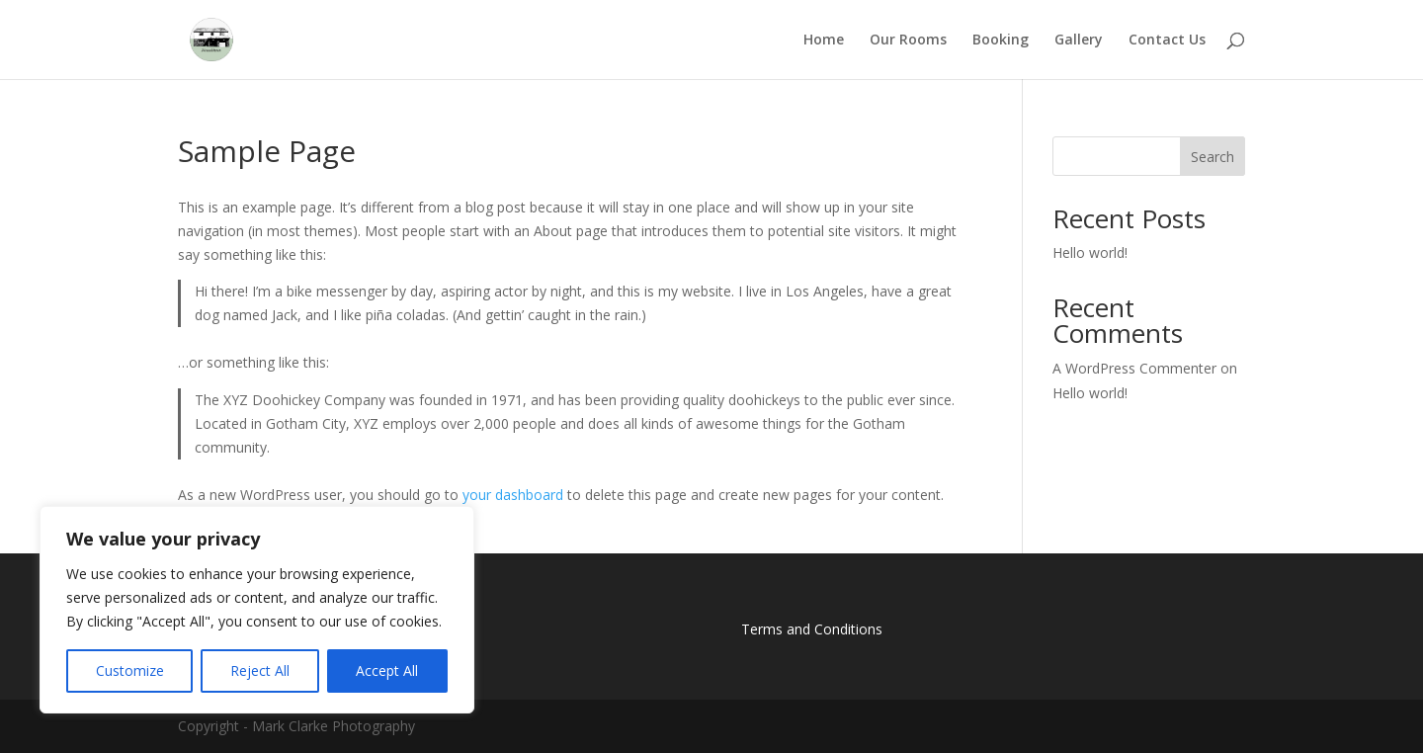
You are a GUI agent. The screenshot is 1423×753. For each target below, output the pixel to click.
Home (823, 40)
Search (1212, 156)
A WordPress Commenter (1134, 368)
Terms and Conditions (811, 629)
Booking (1000, 40)
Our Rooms (908, 40)
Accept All (387, 670)
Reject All (260, 670)
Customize (130, 670)
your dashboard (512, 494)
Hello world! (1090, 252)
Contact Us (1167, 40)
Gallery (1078, 40)
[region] (257, 609)
